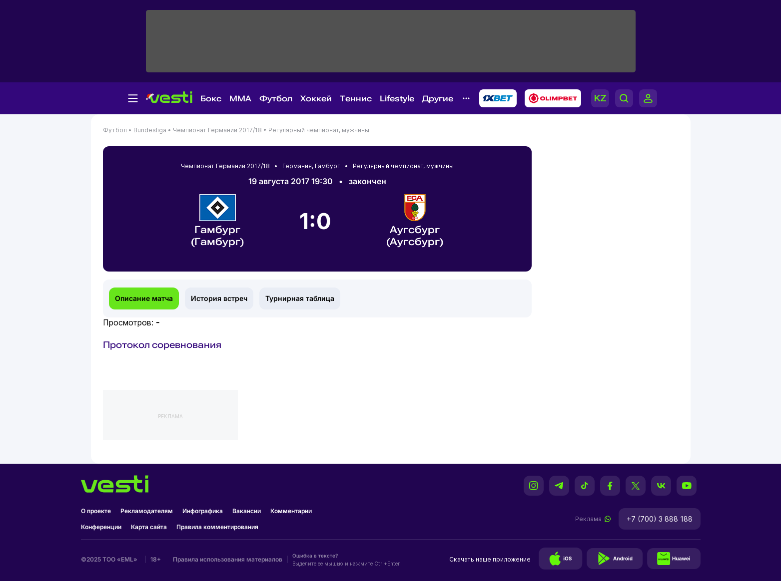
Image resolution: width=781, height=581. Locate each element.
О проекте (96, 511)
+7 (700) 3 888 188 (660, 519)
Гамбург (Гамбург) (217, 221)
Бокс (210, 98)
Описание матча (144, 298)
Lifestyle (397, 98)
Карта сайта (149, 527)
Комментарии (291, 511)
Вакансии (246, 511)
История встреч (219, 298)
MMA (240, 98)
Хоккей (316, 98)
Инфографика (202, 511)
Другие (437, 98)
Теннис (356, 98)
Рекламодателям (146, 511)
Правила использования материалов (227, 559)
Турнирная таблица (299, 298)
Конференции (101, 527)
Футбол (275, 98)
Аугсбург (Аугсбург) (414, 221)
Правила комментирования (217, 527)
